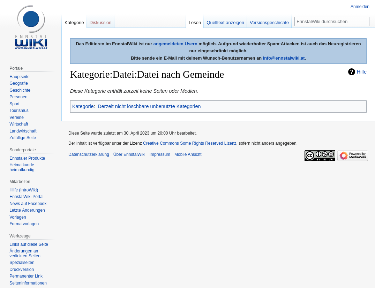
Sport (14, 103)
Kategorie (83, 106)
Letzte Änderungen (27, 210)
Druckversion (21, 269)
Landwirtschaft (22, 131)
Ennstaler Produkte (27, 158)
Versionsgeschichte (269, 22)
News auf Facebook (27, 203)
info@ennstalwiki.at (284, 58)
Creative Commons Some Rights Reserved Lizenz (189, 143)
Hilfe (362, 72)
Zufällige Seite (22, 137)
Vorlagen (17, 217)
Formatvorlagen (24, 223)
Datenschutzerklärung (88, 154)
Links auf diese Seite (28, 244)
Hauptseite (19, 76)
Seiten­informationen (28, 283)
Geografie (18, 83)
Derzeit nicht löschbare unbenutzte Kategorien (149, 106)
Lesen (195, 22)
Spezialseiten (21, 262)
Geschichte (19, 90)
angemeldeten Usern (175, 43)
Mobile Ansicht (187, 154)
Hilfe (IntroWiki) (23, 190)
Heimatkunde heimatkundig (21, 167)
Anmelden (360, 6)
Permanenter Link (26, 276)
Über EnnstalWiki (129, 154)
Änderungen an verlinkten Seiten (24, 253)
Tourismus (19, 110)
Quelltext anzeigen (225, 22)
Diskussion (101, 22)
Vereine (16, 117)
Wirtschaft (18, 124)
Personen (18, 96)
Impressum (160, 154)
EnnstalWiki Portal (26, 196)
